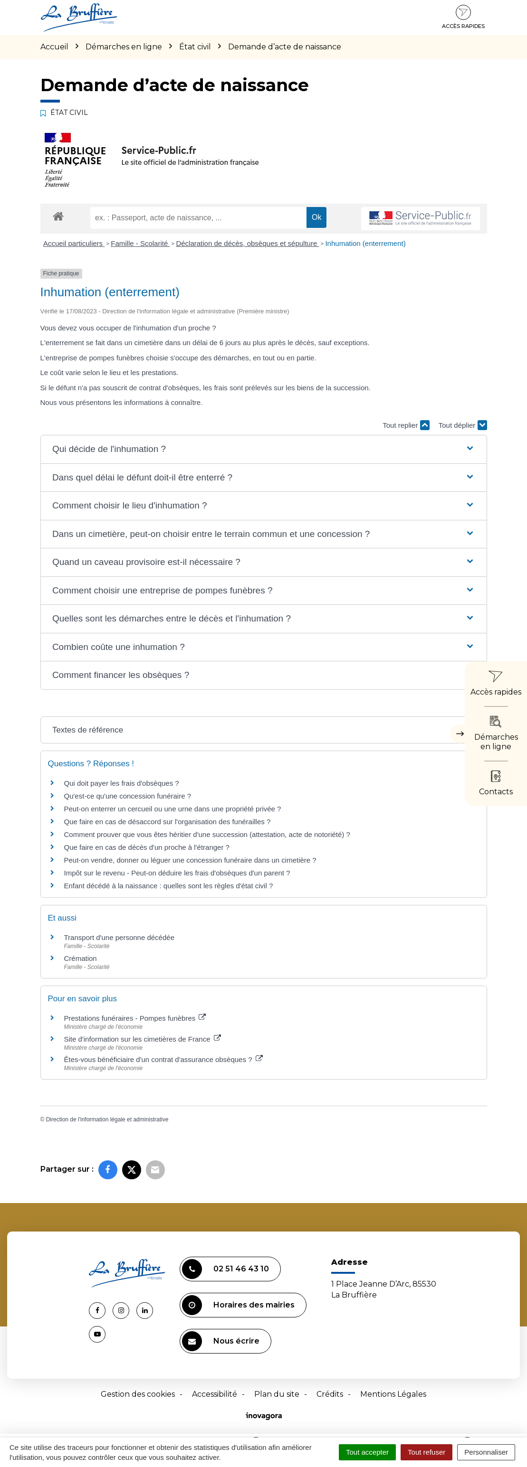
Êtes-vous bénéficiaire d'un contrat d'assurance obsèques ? (163, 1059)
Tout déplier (463, 425)
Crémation (80, 958)
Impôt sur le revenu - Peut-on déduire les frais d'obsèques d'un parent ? (177, 873)
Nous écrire (220, 1341)
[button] (263, 449)
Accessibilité (214, 1394)
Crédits (329, 1394)
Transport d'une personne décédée (119, 937)
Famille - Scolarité (140, 243)
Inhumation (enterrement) (365, 243)
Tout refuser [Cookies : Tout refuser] (426, 1452)
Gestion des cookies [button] (138, 1394)
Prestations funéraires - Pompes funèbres (135, 1018)
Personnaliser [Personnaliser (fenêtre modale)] (486, 1452)
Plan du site (276, 1394)
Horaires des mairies (238, 1305)
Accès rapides (463, 17)
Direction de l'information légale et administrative (107, 1119)
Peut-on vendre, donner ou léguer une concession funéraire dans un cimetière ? (190, 860)
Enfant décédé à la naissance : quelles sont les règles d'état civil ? (168, 886)
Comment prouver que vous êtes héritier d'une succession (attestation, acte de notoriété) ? (207, 834)
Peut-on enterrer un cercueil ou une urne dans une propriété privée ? (172, 809)
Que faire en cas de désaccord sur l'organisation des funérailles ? (167, 822)
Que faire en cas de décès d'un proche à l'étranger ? (147, 847)
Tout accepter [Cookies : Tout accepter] (367, 1452)
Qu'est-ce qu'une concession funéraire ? (128, 796)
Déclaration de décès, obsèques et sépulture (247, 243)
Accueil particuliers (74, 243)
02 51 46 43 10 (225, 1269)
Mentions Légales (393, 1394)
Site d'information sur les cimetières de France (142, 1039)
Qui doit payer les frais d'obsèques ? (121, 783)
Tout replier (406, 425)
